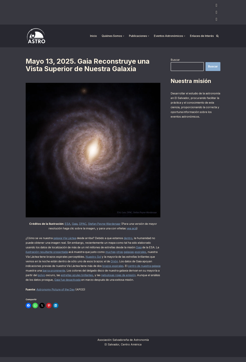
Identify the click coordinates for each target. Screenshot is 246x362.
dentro (130, 238)
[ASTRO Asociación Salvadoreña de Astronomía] (36, 36)
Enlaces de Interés (202, 36)
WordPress (67, 357)
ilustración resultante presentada (51, 252)
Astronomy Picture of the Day (56, 294)
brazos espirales (131, 266)
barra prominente (74, 270)
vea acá (132, 228)
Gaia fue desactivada (104, 280)
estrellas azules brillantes (110, 275)
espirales (146, 252)
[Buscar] (217, 36)
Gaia (74, 223)
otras (125, 252)
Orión (135, 261)
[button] (123, 36)
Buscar (175, 59)
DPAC (82, 223)
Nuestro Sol (105, 256)
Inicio (93, 36)
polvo (74, 275)
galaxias (134, 252)
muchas (116, 252)
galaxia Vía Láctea (65, 238)
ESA (66, 223)
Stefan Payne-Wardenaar (104, 223)
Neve (29, 357)
